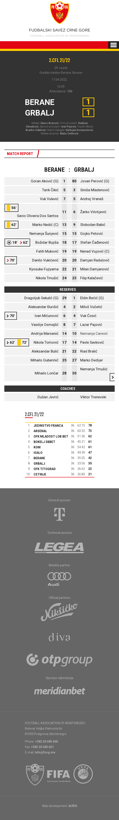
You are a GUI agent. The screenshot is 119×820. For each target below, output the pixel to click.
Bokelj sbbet (44, 442)
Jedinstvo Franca (48, 425)
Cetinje (40, 474)
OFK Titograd (45, 469)
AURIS (72, 806)
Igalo (38, 452)
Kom (37, 447)
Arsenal (40, 431)
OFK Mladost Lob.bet (51, 436)
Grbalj (39, 463)
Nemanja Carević (94, 333)
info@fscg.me (45, 752)
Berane (39, 458)
